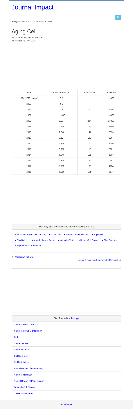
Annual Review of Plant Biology (29, 381)
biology (75, 318)
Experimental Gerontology (29, 245)
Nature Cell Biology (89, 240)
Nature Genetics (21, 343)
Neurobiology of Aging (44, 240)
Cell (16, 337)
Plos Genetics (110, 240)
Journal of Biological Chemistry (31, 234)
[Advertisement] (66, 65)
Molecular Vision (67, 240)
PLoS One (56, 234)
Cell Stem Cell (21, 356)
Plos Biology (22, 240)
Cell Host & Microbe (23, 393)
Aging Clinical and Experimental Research (98, 260)
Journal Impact (33, 7)
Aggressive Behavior (24, 257)
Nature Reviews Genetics (26, 324)
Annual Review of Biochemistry (28, 368)
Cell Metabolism (21, 362)
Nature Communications (77, 234)
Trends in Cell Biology (24, 387)
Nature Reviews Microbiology (28, 331)
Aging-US (98, 234)
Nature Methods (21, 349)
